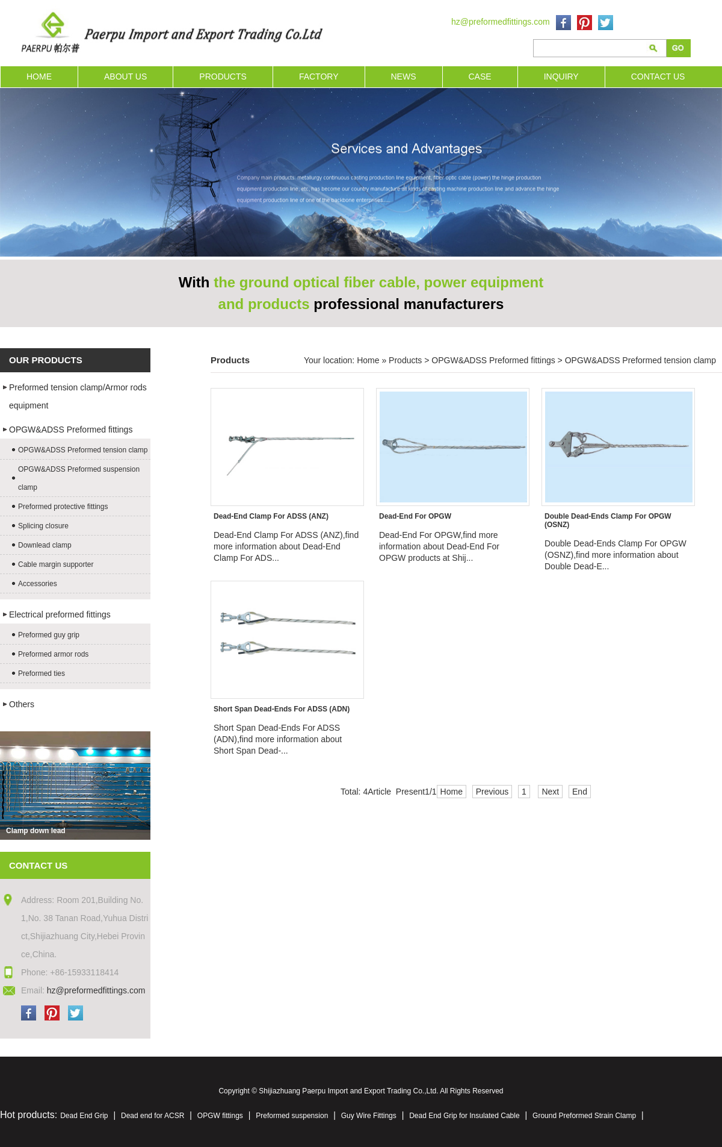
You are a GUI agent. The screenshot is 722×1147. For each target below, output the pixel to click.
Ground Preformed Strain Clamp (584, 1115)
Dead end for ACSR (152, 1115)
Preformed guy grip (48, 635)
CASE (480, 76)
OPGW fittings (220, 1115)
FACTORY (319, 76)
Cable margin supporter (55, 564)
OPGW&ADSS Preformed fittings (70, 429)
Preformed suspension (292, 1115)
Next (550, 791)
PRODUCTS (223, 76)
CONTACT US (658, 76)
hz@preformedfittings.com (500, 22)
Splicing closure (43, 526)
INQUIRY (561, 76)
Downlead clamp (45, 545)
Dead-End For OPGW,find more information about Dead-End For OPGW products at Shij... (439, 546)
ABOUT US (125, 76)
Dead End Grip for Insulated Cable (464, 1115)
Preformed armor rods (53, 654)
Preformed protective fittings (63, 506)
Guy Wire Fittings (368, 1115)
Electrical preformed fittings (60, 614)
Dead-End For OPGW (415, 516)
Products (405, 360)
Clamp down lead (36, 831)
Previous (492, 791)
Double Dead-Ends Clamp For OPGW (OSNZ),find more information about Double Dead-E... (616, 555)
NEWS (403, 76)
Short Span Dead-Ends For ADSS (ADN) (282, 709)
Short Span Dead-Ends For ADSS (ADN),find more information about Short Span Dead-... (278, 739)
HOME (39, 76)
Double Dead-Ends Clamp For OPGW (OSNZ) (608, 520)
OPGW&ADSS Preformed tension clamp (82, 450)
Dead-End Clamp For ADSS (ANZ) (271, 516)
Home (368, 360)
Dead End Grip (84, 1115)
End (579, 791)
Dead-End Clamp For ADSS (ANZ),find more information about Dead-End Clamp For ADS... (286, 546)
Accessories (37, 584)
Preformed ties (41, 673)
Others (21, 704)
